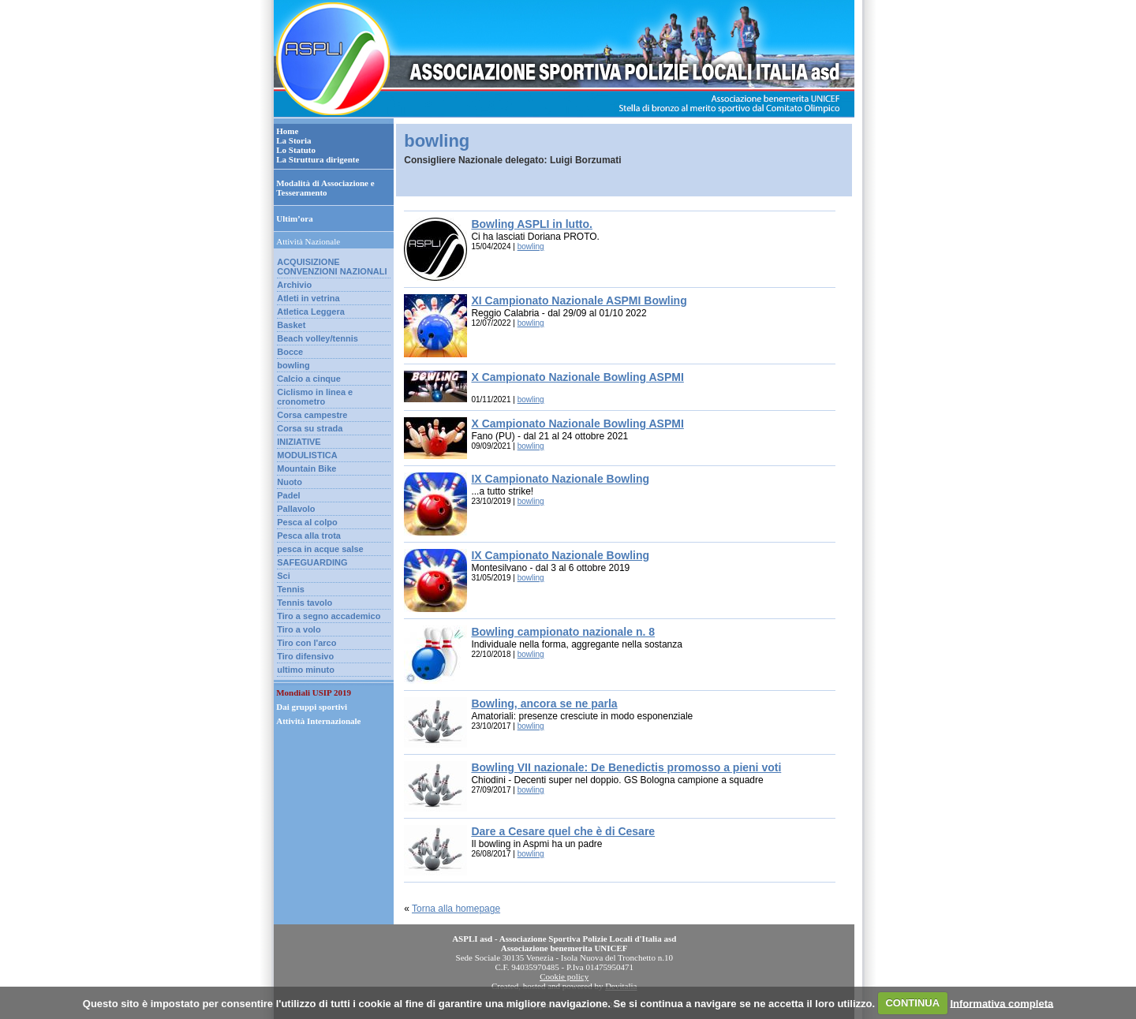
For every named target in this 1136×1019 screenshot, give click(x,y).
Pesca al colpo (307, 522)
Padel (288, 495)
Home (287, 131)
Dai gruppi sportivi (311, 706)
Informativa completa (1001, 1003)
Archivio (294, 284)
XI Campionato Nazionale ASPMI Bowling (578, 300)
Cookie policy (564, 976)
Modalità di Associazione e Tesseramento (325, 187)
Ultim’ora (294, 218)
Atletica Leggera (311, 311)
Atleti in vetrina (308, 298)
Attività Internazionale (318, 721)
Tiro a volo (298, 629)
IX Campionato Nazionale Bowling (560, 478)
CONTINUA (912, 1003)
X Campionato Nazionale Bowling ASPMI (577, 377)
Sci (283, 575)
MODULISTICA (307, 455)
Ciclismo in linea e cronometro (315, 396)
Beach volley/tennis (317, 338)
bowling (293, 365)
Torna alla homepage (456, 908)
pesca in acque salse (320, 549)
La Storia (293, 140)
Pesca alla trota (309, 535)
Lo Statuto (296, 150)
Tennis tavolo (304, 602)
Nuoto (289, 482)
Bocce (290, 351)
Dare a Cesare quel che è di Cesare (563, 831)
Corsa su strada (309, 428)
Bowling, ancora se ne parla (544, 703)
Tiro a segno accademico (328, 616)
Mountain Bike (306, 468)
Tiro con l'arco (306, 643)
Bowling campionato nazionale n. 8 (563, 631)
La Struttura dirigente (317, 159)
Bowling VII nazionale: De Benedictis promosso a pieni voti (626, 767)
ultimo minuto (305, 669)
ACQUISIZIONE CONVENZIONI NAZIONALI (332, 266)
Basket (291, 325)
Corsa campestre (312, 415)
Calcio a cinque (309, 378)
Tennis (291, 589)
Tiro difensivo (305, 656)
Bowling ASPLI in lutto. (531, 224)
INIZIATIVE (298, 441)
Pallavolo (296, 508)
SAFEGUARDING (312, 562)
